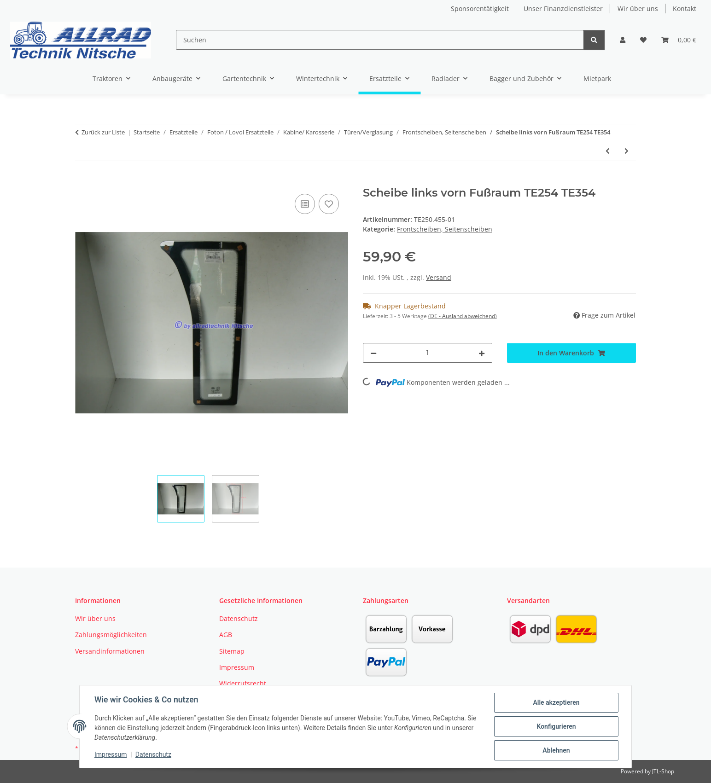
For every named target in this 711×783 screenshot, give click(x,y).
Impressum (110, 754)
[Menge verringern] (373, 352)
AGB (225, 634)
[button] (622, 40)
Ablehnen (556, 750)
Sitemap (232, 651)
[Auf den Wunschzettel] (329, 204)
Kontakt (684, 8)
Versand (438, 277)
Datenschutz (153, 754)
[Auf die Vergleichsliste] (305, 204)
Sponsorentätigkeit (480, 8)
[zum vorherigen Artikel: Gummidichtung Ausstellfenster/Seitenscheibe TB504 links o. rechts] (607, 151)
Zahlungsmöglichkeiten (111, 634)
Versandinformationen (110, 651)
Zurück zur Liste (103, 132)
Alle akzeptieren (556, 702)
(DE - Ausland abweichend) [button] (462, 316)
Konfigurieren (556, 726)
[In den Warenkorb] (82, 181)
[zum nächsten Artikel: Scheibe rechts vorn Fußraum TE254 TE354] (626, 151)
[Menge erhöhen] (482, 352)
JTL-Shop (663, 771)
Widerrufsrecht (242, 683)
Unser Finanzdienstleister (563, 8)
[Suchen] (380, 40)
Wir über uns (638, 8)
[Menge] (427, 352)
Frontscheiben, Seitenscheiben (444, 229)
